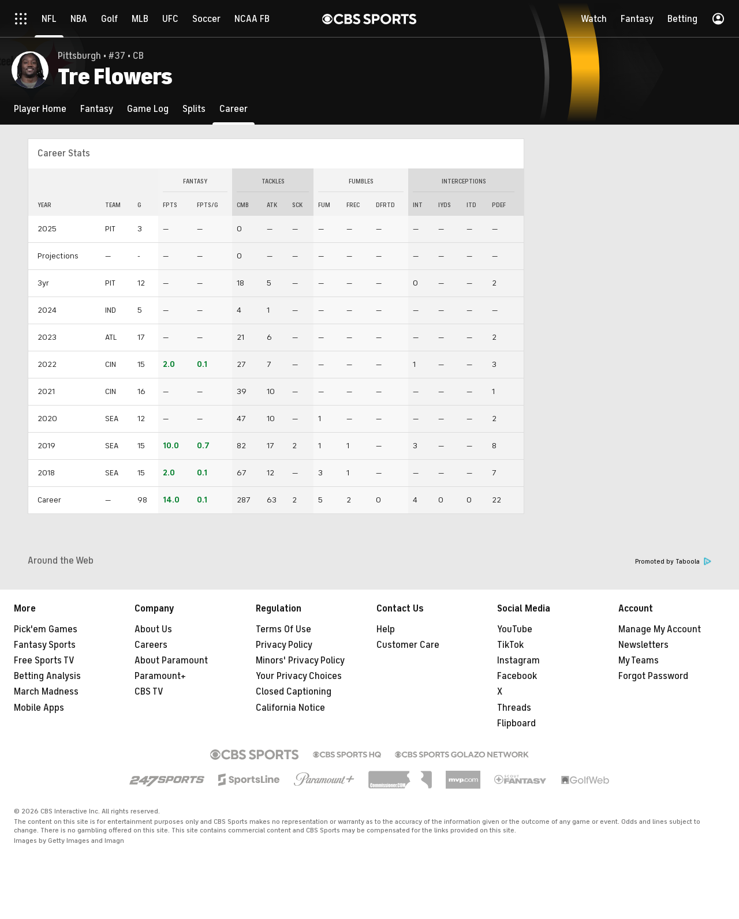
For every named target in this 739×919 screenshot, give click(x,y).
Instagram (518, 660)
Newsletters (643, 645)
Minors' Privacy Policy (300, 660)
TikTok (510, 645)
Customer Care (407, 645)
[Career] (233, 109)
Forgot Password (653, 676)
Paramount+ (160, 676)
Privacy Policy (284, 645)
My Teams (638, 660)
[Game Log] (148, 109)
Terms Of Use (283, 629)
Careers (151, 645)
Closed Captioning (293, 691)
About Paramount (171, 660)
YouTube (514, 629)
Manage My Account (659, 629)
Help (385, 629)
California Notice (290, 708)
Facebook (517, 676)
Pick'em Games (45, 629)
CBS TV (149, 691)
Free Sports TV (44, 660)
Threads (514, 708)
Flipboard (516, 723)
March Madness (46, 691)
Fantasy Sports (45, 645)
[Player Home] (40, 109)
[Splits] (194, 109)
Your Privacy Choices (299, 676)
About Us (153, 629)
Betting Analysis (47, 676)
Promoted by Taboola (673, 561)
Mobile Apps (39, 708)
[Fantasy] (96, 109)
